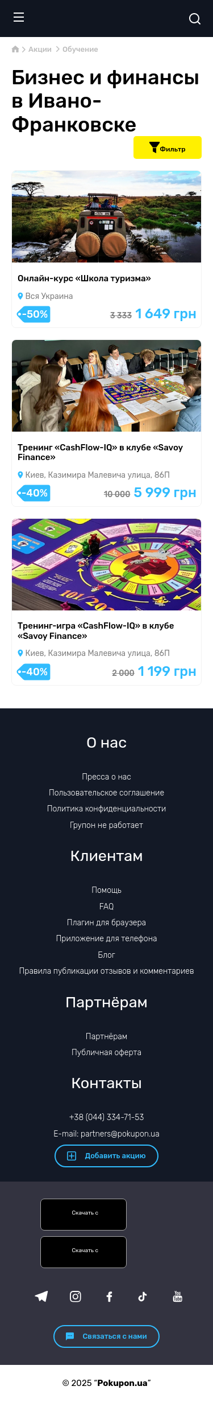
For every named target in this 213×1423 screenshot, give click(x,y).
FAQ (106, 907)
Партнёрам (106, 1036)
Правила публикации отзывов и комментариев (106, 971)
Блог (106, 955)
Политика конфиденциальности (106, 809)
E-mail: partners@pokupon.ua (106, 1134)
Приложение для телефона (106, 939)
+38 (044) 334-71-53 (106, 1117)
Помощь (106, 890)
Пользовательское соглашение (106, 793)
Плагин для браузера (106, 923)
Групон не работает (106, 825)
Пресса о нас (106, 777)
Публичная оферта (106, 1052)
